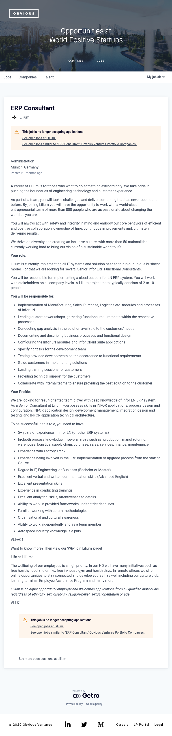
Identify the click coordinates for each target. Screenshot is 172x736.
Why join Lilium (80, 548)
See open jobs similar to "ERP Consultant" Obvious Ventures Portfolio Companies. (79, 144)
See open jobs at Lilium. (39, 138)
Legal (159, 725)
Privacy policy (74, 704)
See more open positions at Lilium (42, 658)
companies (28, 77)
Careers (122, 725)
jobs (7, 77)
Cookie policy (94, 704)
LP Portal (141, 725)
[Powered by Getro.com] (86, 694)
